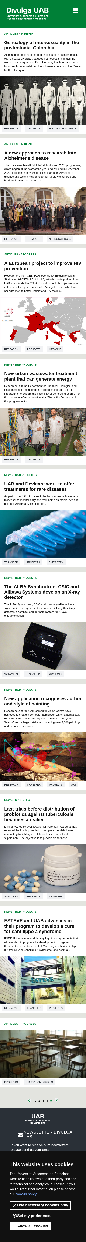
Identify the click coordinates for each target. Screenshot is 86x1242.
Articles (11, 33)
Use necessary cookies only (40, 1205)
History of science (62, 128)
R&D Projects (26, 364)
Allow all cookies (30, 1226)
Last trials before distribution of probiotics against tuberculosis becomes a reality (39, 814)
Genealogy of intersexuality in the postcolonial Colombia (41, 45)
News (8, 364)
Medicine (55, 349)
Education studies (39, 1082)
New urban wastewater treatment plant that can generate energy (40, 376)
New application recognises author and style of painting (43, 701)
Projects (34, 128)
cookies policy (26, 1194)
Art (73, 784)
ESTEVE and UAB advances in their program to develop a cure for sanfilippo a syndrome (39, 926)
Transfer (11, 562)
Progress (28, 254)
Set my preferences (32, 1215)
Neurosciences (60, 239)
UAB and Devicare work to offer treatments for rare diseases (39, 486)
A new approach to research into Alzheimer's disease (40, 155)
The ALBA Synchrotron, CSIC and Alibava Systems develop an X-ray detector (42, 592)
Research (11, 128)
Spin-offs (11, 674)
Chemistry (56, 562)
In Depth (27, 33)
